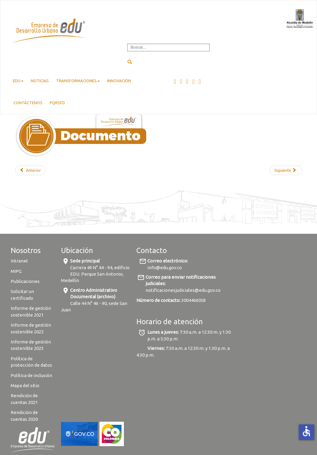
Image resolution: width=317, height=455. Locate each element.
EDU (18, 81)
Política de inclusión (31, 375)
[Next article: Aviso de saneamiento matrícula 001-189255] (286, 170)
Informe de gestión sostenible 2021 (31, 311)
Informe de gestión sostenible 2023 (31, 345)
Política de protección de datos (32, 362)
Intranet (19, 260)
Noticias (40, 81)
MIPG (16, 271)
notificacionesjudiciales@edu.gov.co (183, 290)
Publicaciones (25, 281)
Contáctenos (27, 103)
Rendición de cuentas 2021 (24, 399)
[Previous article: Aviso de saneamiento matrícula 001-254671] (30, 170)
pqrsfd (57, 103)
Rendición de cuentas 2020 (24, 415)
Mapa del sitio (25, 385)
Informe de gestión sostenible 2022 (31, 328)
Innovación (119, 81)
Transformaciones (78, 81)
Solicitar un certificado (22, 294)
